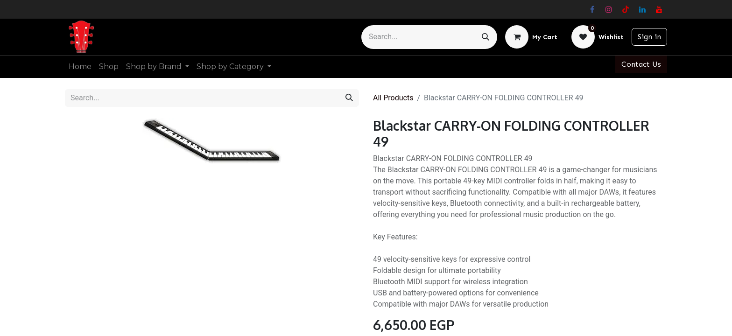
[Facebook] (591, 9)
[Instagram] (608, 9)
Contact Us (641, 64)
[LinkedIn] (642, 9)
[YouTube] (659, 9)
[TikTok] (625, 9)
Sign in (649, 36)
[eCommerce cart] (531, 37)
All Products (393, 97)
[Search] (485, 37)
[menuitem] (80, 66)
